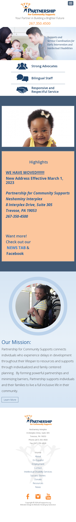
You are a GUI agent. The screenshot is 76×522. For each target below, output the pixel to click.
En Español (38, 460)
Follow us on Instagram (38, 496)
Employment (38, 463)
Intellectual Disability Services (38, 471)
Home (38, 452)
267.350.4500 (40, 23)
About (38, 456)
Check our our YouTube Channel (48, 496)
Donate (38, 479)
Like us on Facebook (28, 496)
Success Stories (38, 475)
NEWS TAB (16, 247)
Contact (38, 467)
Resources (38, 483)
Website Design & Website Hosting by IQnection (38, 505)
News (38, 487)
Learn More (10, 399)
